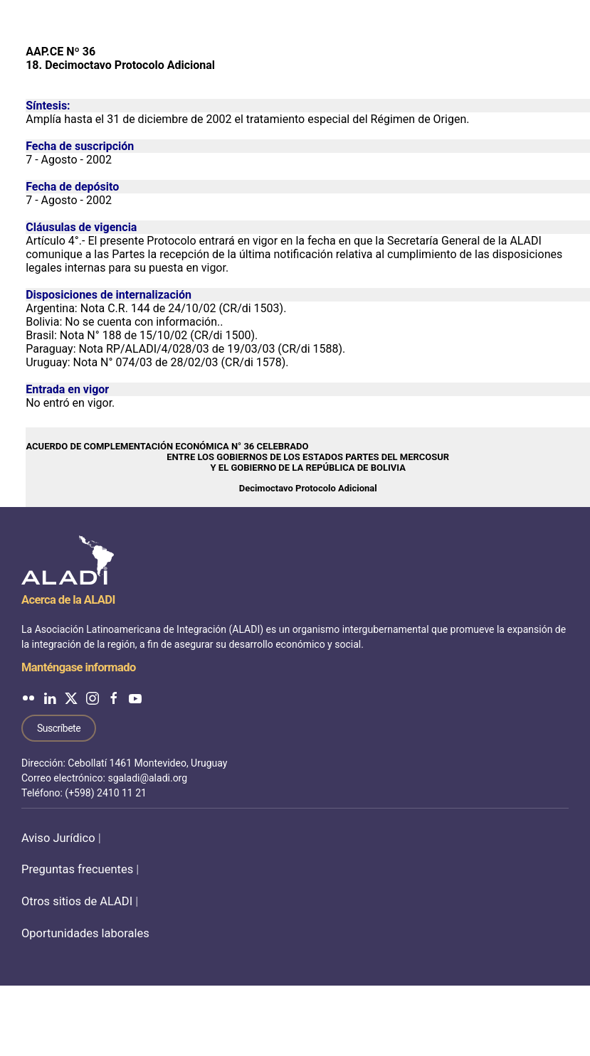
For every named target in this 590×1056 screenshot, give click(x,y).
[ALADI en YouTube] (135, 698)
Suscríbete (58, 728)
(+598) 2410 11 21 (106, 793)
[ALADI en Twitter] (71, 698)
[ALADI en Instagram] (92, 698)
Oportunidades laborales (85, 933)
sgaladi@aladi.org (147, 778)
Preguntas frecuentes (77, 869)
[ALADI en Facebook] (114, 698)
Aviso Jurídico (58, 838)
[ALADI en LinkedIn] (50, 698)
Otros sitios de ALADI (76, 901)
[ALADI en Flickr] (28, 698)
